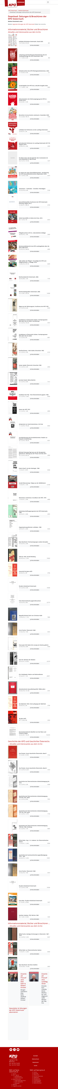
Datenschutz (35, 1059)
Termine (14, 1073)
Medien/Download (17, 1079)
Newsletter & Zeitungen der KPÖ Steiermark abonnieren (18, 1010)
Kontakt (35, 1056)
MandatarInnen (37, 1078)
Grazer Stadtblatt (37, 1081)
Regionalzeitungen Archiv (20, 1080)
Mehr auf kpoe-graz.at (37, 1070)
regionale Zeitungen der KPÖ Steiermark (23, 24)
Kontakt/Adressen (37, 1080)
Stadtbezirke (36, 1077)
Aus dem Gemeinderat (38, 1076)
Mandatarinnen (18, 1076)
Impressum (35, 1062)
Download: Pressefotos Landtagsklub (44, 979)
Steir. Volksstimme (19, 1081)
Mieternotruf (36, 1074)
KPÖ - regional (16, 1075)
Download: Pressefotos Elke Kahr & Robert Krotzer (23, 981)
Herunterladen (40, 45)
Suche (35, 1065)
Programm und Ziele (17, 1086)
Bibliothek (17, 1083)
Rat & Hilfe (36, 1073)
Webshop (15, 1084)
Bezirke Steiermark (19, 1077)
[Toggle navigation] (48, 2)
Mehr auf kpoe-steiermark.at (14, 1071)
